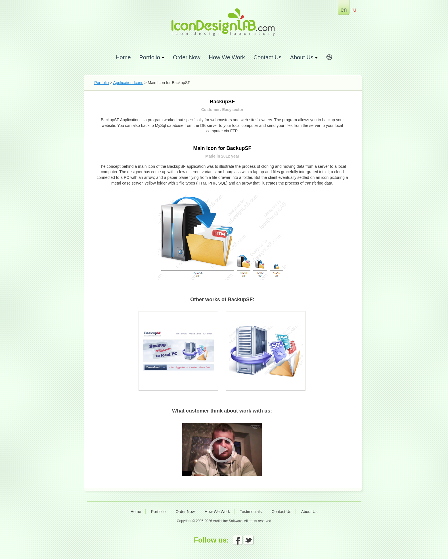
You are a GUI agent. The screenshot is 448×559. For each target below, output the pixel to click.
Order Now (186, 57)
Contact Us (268, 57)
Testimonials (251, 511)
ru (354, 9)
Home (123, 57)
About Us (309, 511)
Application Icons (128, 82)
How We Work (227, 57)
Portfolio (101, 82)
